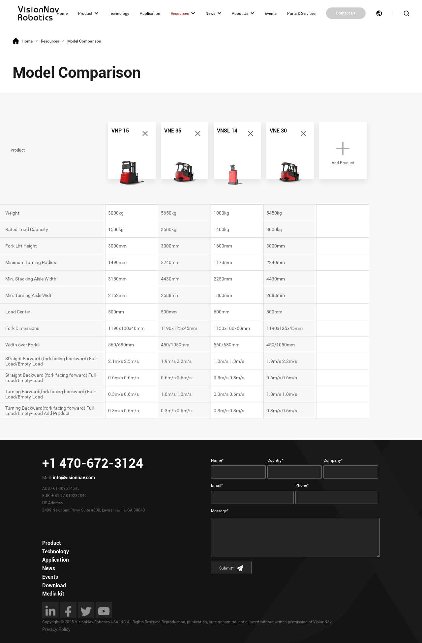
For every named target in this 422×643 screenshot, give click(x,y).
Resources (180, 13)
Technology (119, 13)
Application (150, 13)
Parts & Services (301, 13)
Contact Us (345, 13)
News (210, 13)
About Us (240, 13)
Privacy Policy (56, 629)
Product (85, 13)
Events (271, 13)
